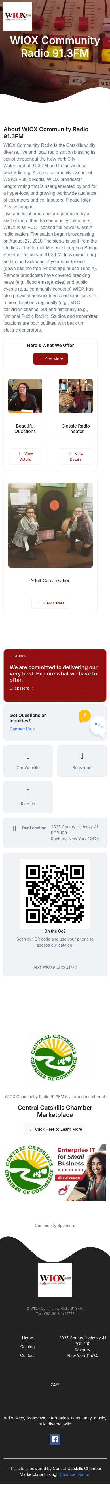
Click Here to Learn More (55, 1129)
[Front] (18, 16)
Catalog (27, 1346)
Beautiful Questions (25, 428)
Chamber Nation (75, 1474)
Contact (27, 1355)
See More (50, 358)
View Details (25, 456)
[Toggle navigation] (101, 16)
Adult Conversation (50, 580)
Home (27, 1337)
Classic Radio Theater (76, 428)
